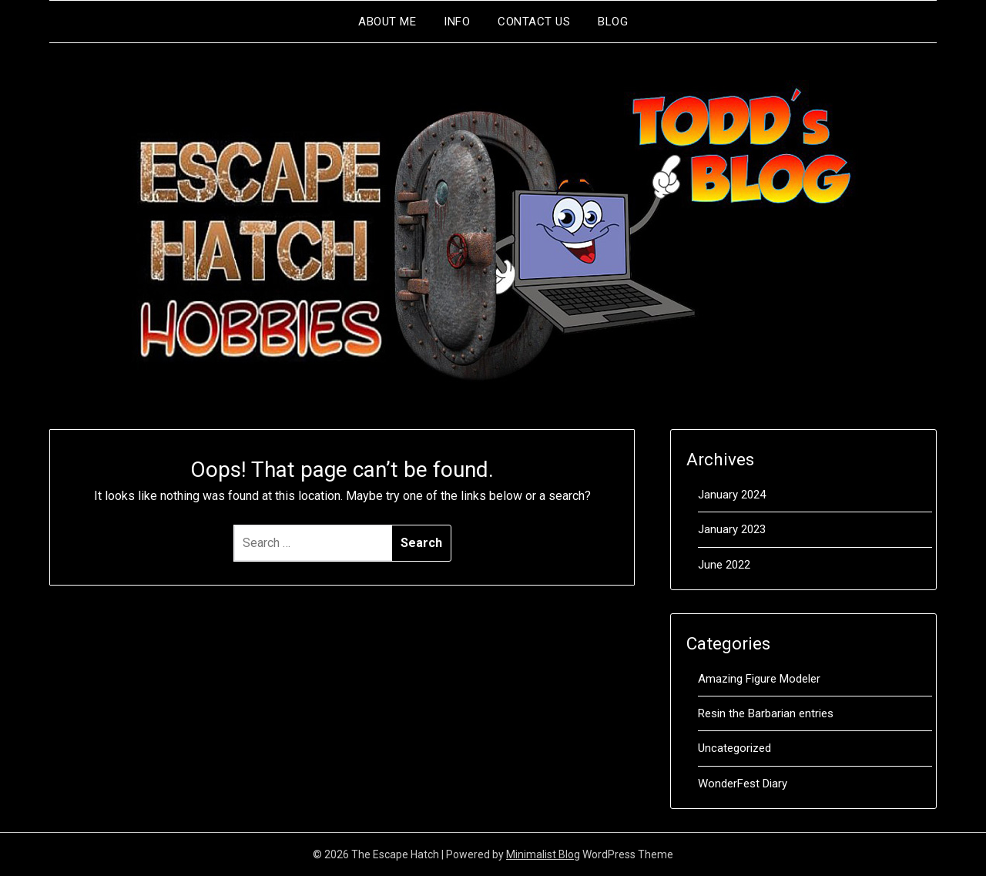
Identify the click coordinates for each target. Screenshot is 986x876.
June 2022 (724, 565)
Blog (613, 22)
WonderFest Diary (742, 783)
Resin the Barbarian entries (765, 713)
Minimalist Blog (543, 854)
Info (457, 22)
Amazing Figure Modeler (759, 679)
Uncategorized (734, 748)
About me (387, 22)
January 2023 (732, 529)
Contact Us (534, 22)
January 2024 (732, 495)
